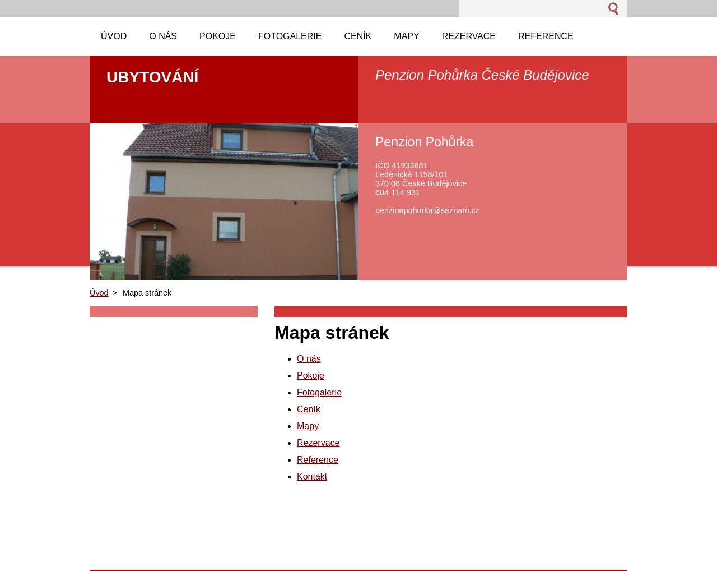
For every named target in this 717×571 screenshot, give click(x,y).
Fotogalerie (319, 392)
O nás (309, 358)
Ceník (308, 409)
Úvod (99, 292)
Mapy (308, 426)
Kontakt (312, 476)
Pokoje (310, 375)
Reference (317, 459)
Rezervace (318, 443)
